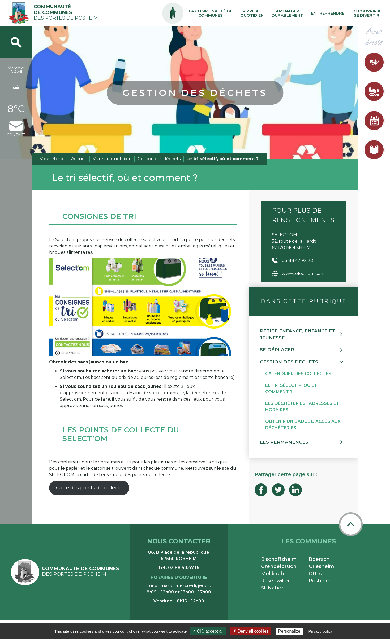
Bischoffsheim (279, 559)
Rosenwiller (275, 581)
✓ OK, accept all (207, 631)
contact (16, 129)
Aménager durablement (287, 13)
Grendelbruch (279, 566)
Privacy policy (320, 631)
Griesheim (321, 566)
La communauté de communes (210, 13)
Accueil (79, 158)
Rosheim (320, 581)
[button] (304, 334)
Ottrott (318, 573)
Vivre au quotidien (252, 13)
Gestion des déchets (159, 158)
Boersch (319, 559)
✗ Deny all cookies (251, 631)
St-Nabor (272, 588)
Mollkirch (272, 573)
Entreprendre (327, 13)
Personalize (289, 631)
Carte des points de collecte (89, 488)
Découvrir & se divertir (366, 13)
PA (173, 8)
